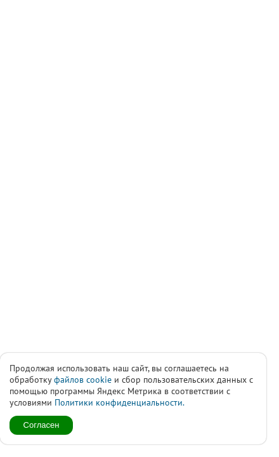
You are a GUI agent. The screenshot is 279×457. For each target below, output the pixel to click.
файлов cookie (83, 379)
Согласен (41, 425)
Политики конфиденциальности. (120, 402)
